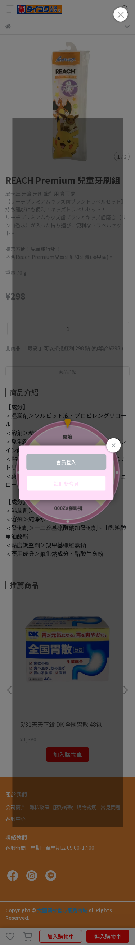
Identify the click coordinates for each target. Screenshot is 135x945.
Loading (67, 472)
